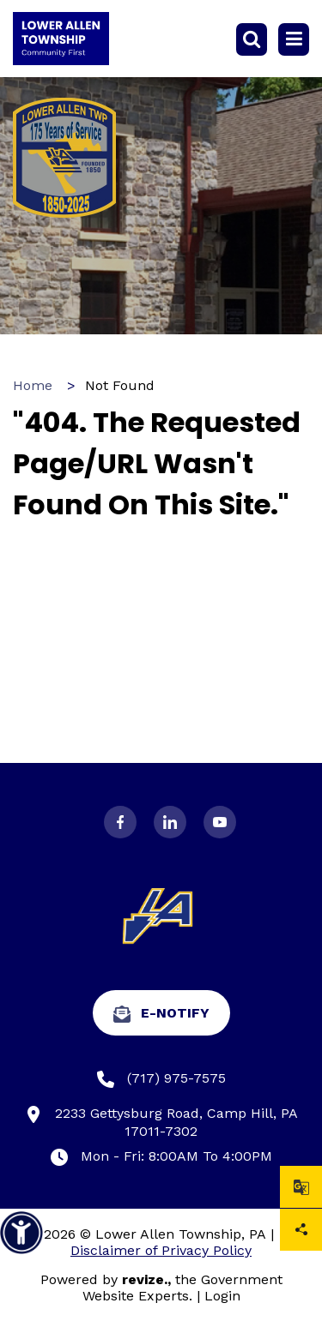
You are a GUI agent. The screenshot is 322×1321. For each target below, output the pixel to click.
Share (301, 1229)
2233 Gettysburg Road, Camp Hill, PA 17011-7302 (161, 1122)
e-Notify (161, 1014)
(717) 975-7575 (161, 1079)
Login (222, 1296)
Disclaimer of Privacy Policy (161, 1250)
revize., (146, 1279)
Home (32, 385)
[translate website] (301, 1187)
